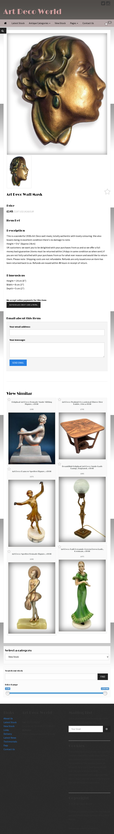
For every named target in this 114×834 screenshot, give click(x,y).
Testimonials (10, 741)
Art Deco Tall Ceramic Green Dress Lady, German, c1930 (82, 550)
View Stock (60, 23)
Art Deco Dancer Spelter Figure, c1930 (32, 471)
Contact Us (88, 23)
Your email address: (20, 326)
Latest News (10, 737)
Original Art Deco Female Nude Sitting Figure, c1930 (32, 403)
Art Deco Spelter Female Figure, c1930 (32, 554)
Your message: (17, 339)
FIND (102, 676)
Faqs (6, 745)
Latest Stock (18, 23)
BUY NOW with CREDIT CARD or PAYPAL (23, 305)
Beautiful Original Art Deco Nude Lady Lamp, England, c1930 (82, 467)
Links (6, 729)
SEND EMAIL (18, 362)
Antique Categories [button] (39, 23)
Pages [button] (74, 23)
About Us (8, 718)
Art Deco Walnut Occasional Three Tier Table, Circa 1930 (82, 403)
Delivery (8, 733)
